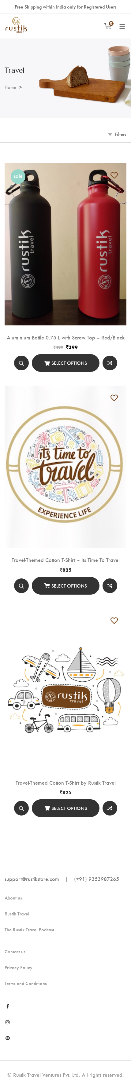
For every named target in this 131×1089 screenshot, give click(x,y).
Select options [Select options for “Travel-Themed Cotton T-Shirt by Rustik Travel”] (69, 808)
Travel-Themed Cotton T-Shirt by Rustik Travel (66, 782)
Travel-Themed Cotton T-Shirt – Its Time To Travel (66, 559)
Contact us (15, 951)
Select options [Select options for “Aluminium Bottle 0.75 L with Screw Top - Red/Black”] (69, 363)
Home (10, 87)
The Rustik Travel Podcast (29, 929)
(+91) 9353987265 (96, 878)
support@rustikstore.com (32, 878)
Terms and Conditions (26, 983)
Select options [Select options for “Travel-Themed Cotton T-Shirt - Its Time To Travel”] (69, 585)
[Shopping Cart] (107, 26)
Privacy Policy (18, 967)
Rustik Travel (17, 914)
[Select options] (65, 363)
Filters (120, 134)
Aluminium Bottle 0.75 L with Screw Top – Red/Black (66, 337)
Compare (110, 363)
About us (13, 898)
